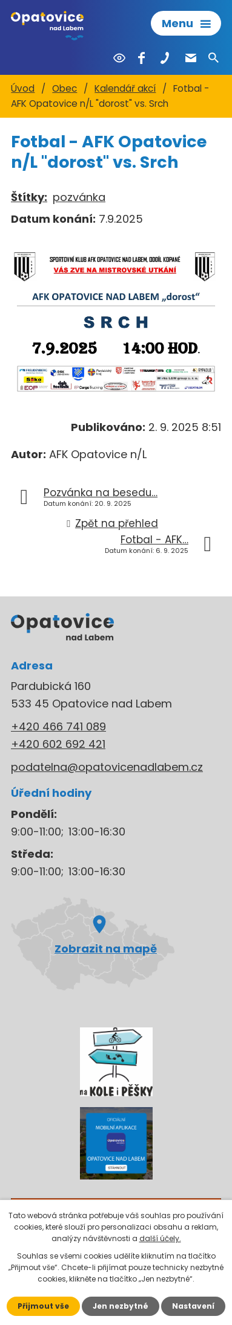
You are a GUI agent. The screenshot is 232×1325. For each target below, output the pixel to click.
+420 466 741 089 (58, 726)
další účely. (160, 1238)
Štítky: (29, 197)
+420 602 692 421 (58, 744)
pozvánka (79, 197)
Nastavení (193, 1306)
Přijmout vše (43, 1306)
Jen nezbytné (120, 1306)
